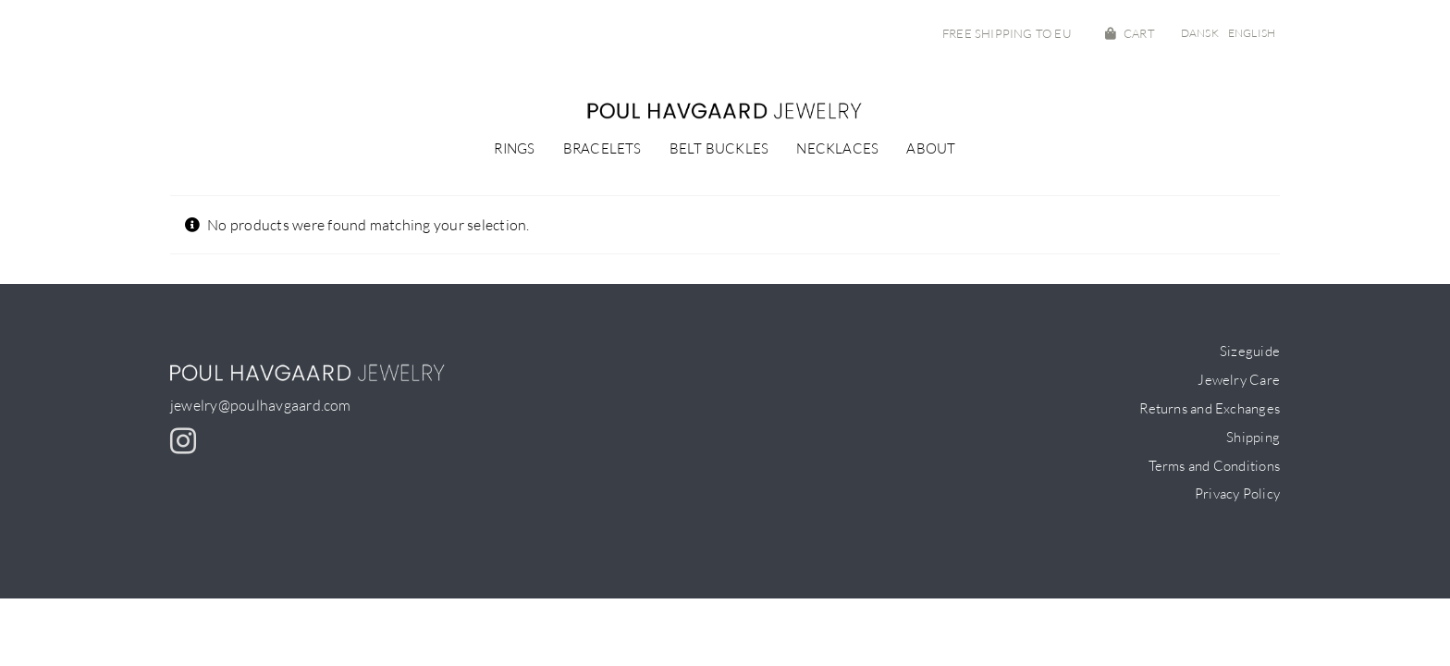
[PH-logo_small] (725, 109)
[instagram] (183, 441)
